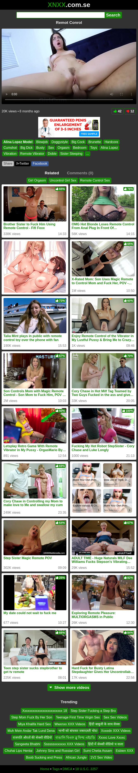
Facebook (40, 163)
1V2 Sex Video (101, 757)
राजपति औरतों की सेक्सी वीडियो (32, 737)
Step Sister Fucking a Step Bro (93, 710)
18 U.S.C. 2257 (86, 769)
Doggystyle (59, 142)
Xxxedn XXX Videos (116, 730)
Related (52, 173)
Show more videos (69, 687)
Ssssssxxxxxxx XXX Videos (64, 744)
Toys (93, 147)
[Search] (60, 15)
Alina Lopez (109, 147)
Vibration (10, 153)
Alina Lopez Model (18, 142)
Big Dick (26, 147)
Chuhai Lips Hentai (18, 750)
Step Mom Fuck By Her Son (31, 717)
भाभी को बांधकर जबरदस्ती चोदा (77, 730)
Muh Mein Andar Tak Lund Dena (31, 730)
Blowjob (42, 142)
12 (130, 111)
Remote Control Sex (95, 180)
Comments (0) (80, 173)
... (87, 153)
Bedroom (79, 147)
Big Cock (78, 142)
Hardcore (111, 142)
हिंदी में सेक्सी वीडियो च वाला (105, 744)
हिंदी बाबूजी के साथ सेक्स (104, 724)
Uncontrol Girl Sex (63, 180)
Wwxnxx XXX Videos (69, 724)
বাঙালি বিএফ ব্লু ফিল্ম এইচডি (75, 737)
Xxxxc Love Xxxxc (112, 737)
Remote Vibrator (32, 153)
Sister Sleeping (71, 153)
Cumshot (10, 147)
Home (44, 769)
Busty (40, 147)
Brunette (94, 142)
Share (8, 163)
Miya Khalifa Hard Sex (34, 724)
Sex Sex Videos (115, 717)
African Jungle (76, 757)
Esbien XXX (124, 750)
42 (117, 111)
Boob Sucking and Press (44, 757)
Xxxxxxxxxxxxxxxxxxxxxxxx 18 (44, 710)
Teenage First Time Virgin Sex (78, 717)
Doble (52, 153)
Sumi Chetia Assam (97, 750)
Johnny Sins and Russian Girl (58, 750)
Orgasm (63, 147)
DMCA (67, 769)
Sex (51, 147)
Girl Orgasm (37, 180)
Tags (56, 769)
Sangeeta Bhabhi (27, 744)
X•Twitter (22, 163)
